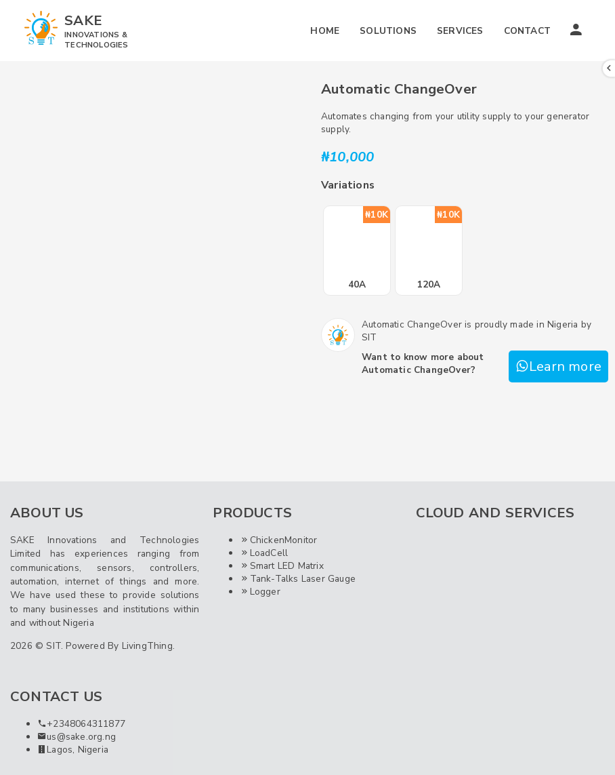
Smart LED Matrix (281, 565)
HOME (324, 30)
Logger (260, 591)
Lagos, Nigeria (72, 749)
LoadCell (264, 553)
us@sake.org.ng (76, 736)
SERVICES (460, 30)
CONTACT (527, 30)
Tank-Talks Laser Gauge (298, 578)
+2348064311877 (81, 723)
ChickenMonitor (278, 540)
